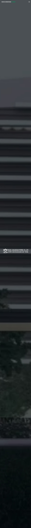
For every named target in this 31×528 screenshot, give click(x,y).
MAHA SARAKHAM (8, 2)
